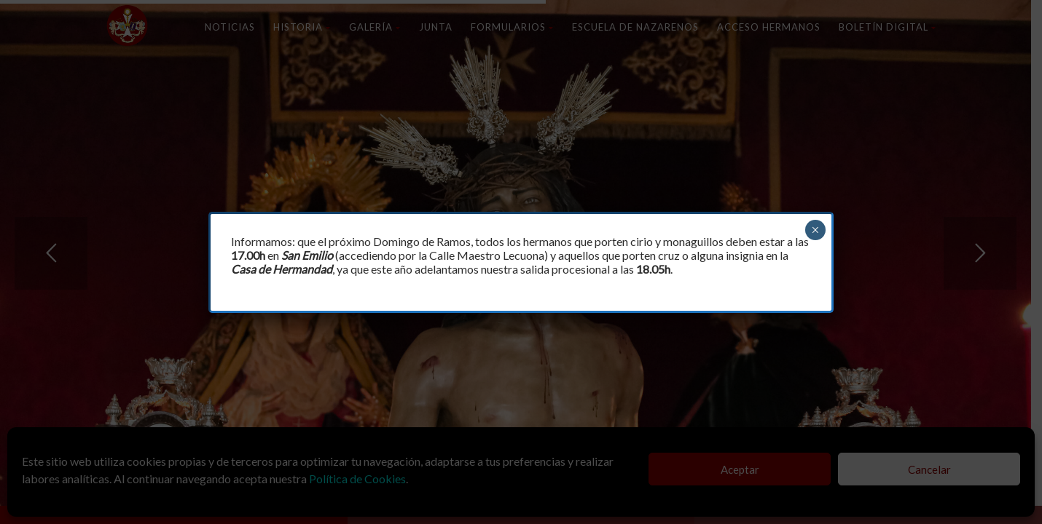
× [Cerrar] (815, 230)
